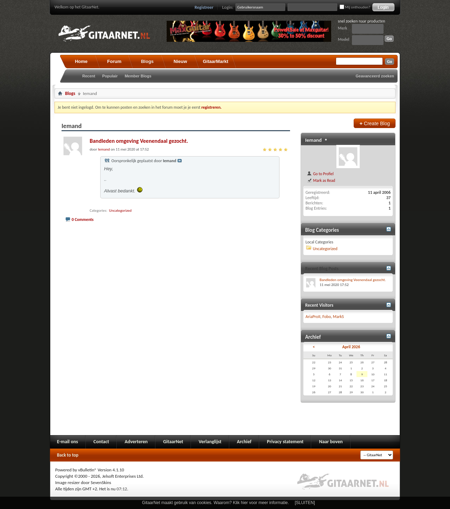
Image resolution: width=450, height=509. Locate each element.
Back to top (67, 455)
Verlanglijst (210, 442)
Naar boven (330, 442)
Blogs (147, 61)
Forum (114, 61)
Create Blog (374, 123)
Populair (110, 76)
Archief (244, 442)
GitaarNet (173, 442)
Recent (88, 76)
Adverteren (136, 442)
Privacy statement (285, 442)
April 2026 (351, 346)
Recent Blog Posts (322, 268)
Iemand (313, 140)
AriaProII (313, 316)
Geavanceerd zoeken (375, 76)
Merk (342, 28)
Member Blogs (138, 76)
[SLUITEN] (305, 502)
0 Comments (83, 219)
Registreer (204, 7)
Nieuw (180, 61)
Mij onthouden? (355, 7)
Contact (101, 442)
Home (81, 61)
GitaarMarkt (215, 61)
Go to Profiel (320, 173)
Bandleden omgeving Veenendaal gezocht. (139, 141)
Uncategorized (120, 210)
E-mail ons (67, 442)
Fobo (326, 316)
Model (343, 39)
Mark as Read (321, 180)
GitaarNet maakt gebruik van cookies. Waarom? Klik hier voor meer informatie (215, 502)
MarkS (338, 316)
